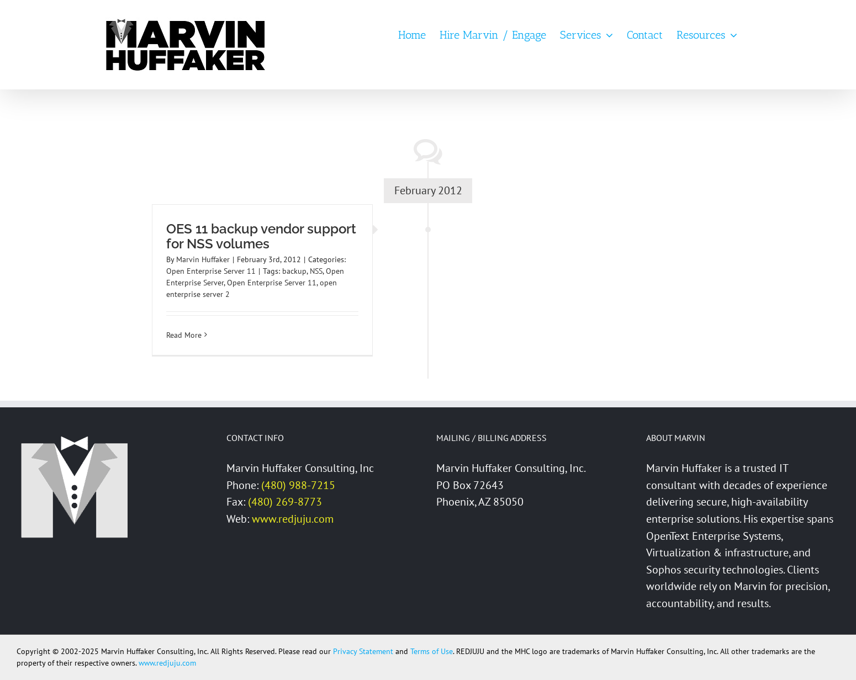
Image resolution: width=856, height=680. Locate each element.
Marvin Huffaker (203, 259)
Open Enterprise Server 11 (211, 271)
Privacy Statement (363, 651)
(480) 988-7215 (298, 485)
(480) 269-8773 (285, 502)
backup (294, 271)
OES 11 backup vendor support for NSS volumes (261, 236)
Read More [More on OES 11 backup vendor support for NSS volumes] (184, 335)
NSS (316, 271)
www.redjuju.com (293, 519)
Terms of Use (431, 651)
